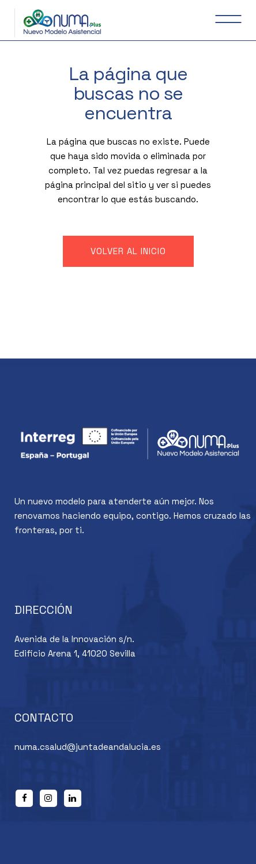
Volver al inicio (128, 251)
